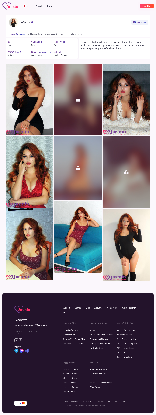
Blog (65, 312)
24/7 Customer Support (127, 343)
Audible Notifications (126, 330)
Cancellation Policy (103, 401)
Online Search (96, 378)
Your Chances (95, 330)
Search (78, 307)
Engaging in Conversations (101, 382)
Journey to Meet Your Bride (101, 343)
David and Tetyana (70, 369)
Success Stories (69, 391)
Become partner (128, 307)
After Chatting (95, 387)
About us (98, 307)
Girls (88, 307)
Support (66, 307)
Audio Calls (121, 352)
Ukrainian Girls (69, 334)
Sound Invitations (124, 357)
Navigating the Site (97, 348)
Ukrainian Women (70, 330)
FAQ (124, 401)
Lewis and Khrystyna (71, 387)
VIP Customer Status (125, 348)
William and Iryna (70, 373)
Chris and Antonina (71, 382)
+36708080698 (20, 320)
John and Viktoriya (70, 378)
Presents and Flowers (99, 339)
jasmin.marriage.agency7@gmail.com (30, 325)
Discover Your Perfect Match (74, 339)
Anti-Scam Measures (98, 369)
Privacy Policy (87, 401)
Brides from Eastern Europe (101, 334)
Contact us (112, 307)
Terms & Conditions (70, 401)
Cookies (117, 401)
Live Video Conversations (73, 343)
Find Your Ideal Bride (98, 373)
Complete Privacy (124, 334)
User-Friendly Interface (126, 339)
